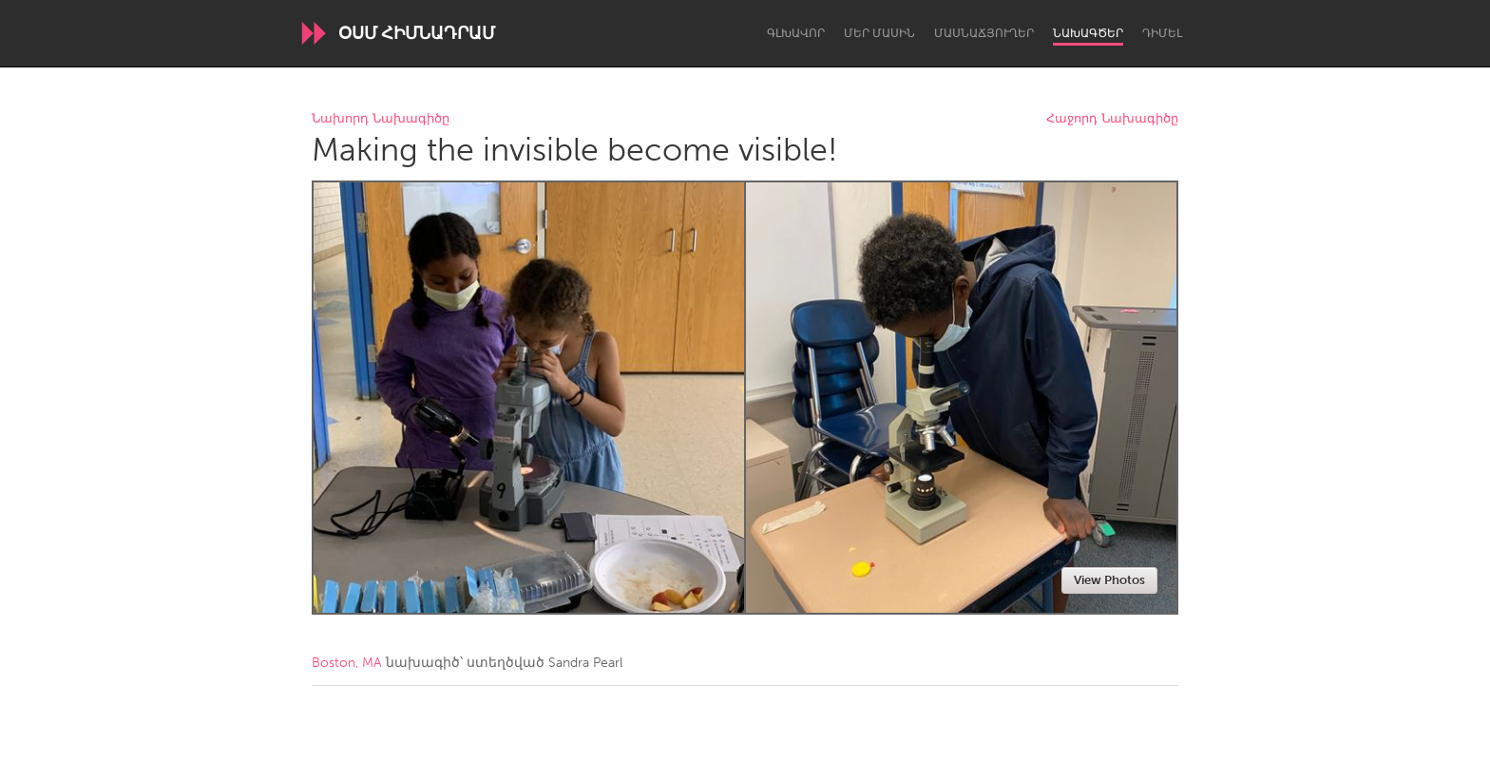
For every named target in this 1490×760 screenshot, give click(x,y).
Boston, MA (347, 663)
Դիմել (1162, 33)
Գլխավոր (796, 33)
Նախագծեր (1088, 33)
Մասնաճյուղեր (984, 33)
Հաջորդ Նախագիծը (1112, 119)
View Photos (1109, 580)
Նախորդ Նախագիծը (380, 119)
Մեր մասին (879, 33)
